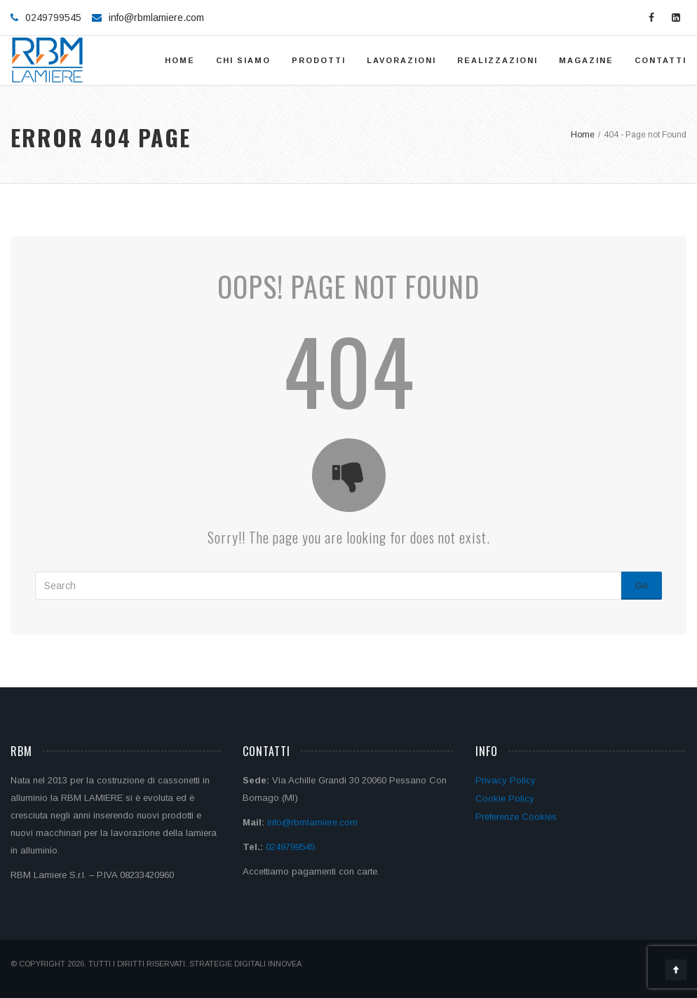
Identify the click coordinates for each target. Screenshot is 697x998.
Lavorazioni (401, 60)
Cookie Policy (504, 798)
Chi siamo (243, 60)
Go (641, 585)
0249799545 (290, 847)
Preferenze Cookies (516, 816)
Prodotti (319, 60)
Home (180, 60)
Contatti (660, 60)
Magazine (586, 60)
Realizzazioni (497, 60)
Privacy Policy (505, 780)
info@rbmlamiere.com (156, 17)
